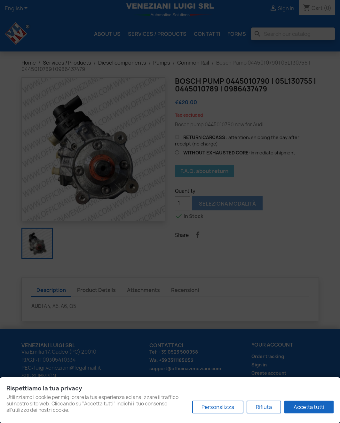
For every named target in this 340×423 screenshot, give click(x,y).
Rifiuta (264, 407)
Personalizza (218, 407)
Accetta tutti (309, 407)
